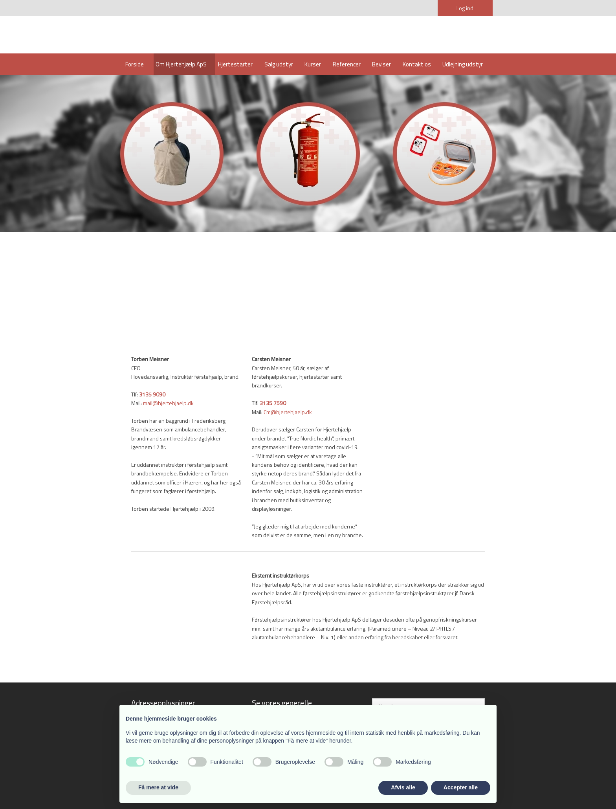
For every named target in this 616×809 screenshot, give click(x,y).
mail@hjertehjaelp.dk (168, 403)
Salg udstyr (278, 64)
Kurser (312, 64)
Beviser (381, 64)
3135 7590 (273, 403)
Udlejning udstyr (462, 64)
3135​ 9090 (152, 394)
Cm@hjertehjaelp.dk (288, 412)
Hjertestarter (235, 64)
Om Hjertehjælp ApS (181, 64)
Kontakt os (417, 64)
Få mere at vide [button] (158, 787)
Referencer (347, 64)
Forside (134, 64)
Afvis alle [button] (403, 787)
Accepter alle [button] (461, 787)
